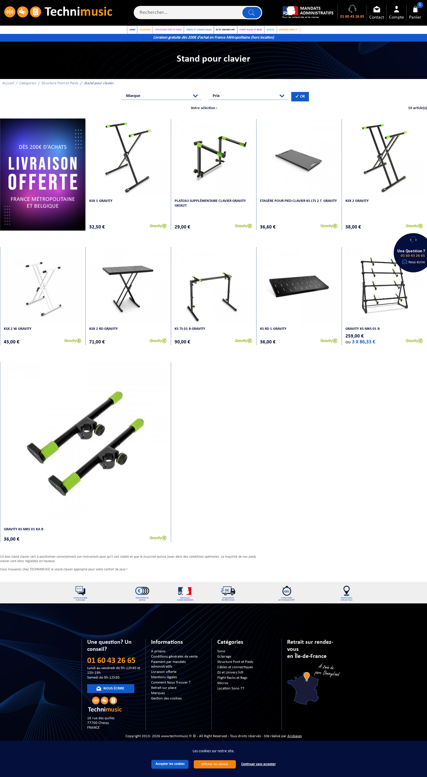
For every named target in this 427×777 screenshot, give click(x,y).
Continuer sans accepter (258, 764)
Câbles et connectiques (235, 674)
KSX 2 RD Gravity (104, 334)
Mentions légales (164, 684)
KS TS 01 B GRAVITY (190, 334)
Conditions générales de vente (174, 663)
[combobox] (161, 103)
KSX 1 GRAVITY (101, 206)
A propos (158, 658)
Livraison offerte (163, 679)
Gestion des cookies (166, 705)
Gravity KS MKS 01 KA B (24, 532)
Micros (222, 690)
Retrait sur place (163, 695)
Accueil (8, 90)
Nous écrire (416, 262)
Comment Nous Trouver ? (171, 689)
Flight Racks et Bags (232, 685)
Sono (221, 658)
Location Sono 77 (230, 695)
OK (300, 103)
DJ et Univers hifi (230, 679)
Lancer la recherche (251, 13)
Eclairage (224, 663)
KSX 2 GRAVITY (357, 206)
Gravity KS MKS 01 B (363, 334)
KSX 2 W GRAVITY (18, 334)
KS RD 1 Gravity (274, 334)
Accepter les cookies (170, 764)
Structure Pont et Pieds (59, 90)
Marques (158, 700)
